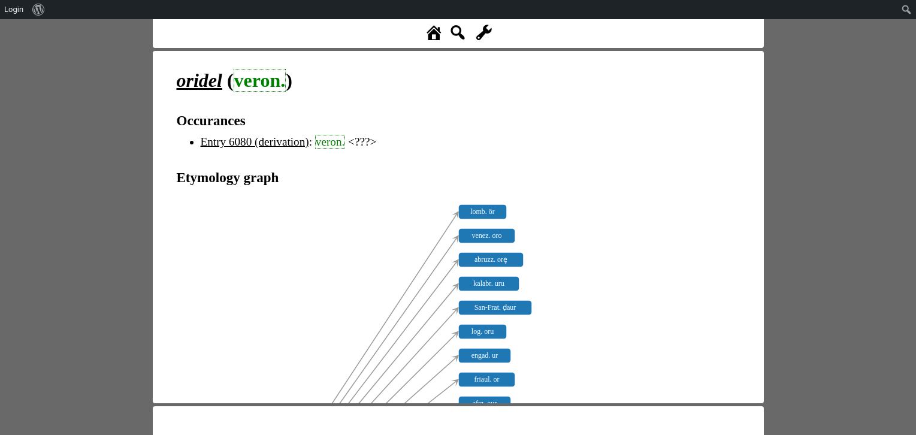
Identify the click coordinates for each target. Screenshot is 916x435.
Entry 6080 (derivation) (255, 141)
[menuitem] (38, 9)
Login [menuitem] (13, 9)
